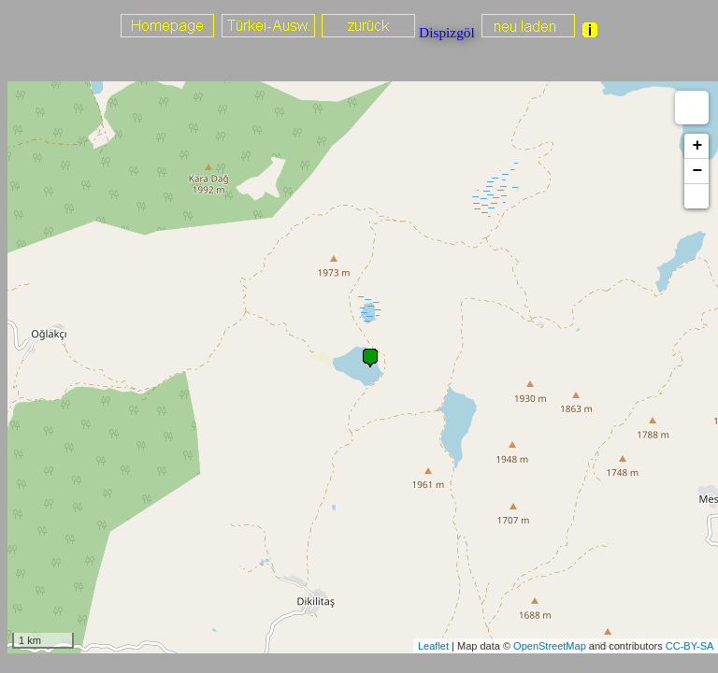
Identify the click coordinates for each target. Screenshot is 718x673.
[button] (696, 196)
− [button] (697, 171)
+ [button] (697, 146)
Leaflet (433, 646)
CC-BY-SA (690, 646)
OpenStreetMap (549, 646)
